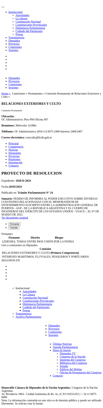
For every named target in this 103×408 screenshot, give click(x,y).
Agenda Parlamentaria (65, 347)
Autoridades (22, 15)
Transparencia (16, 37)
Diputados (14, 40)
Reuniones (14, 159)
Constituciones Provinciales (31, 24)
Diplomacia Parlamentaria (30, 27)
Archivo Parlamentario (28, 316)
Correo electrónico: (13, 137)
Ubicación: (7, 116)
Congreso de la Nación (73, 356)
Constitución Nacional (28, 21)
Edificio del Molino (71, 369)
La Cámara (29, 294)
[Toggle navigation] (2, 7)
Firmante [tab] (14, 224)
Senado (64, 366)
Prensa (19, 34)
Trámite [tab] (14, 227)
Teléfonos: (7, 131)
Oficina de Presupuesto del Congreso (81, 372)
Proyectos (14, 43)
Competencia (15, 146)
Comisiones (15, 46)
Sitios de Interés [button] (62, 350)
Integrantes (14, 152)
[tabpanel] (51, 238)
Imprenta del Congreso (73, 359)
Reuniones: (8, 125)
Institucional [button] (15, 12)
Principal (13, 143)
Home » (6, 93)
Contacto (13, 165)
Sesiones (13, 50)
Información (15, 162)
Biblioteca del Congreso (73, 362)
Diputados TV (68, 353)
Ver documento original (14, 217)
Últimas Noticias (62, 343)
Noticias (13, 149)
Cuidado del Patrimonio (29, 31)
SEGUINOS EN (10, 260)
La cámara (21, 18)
